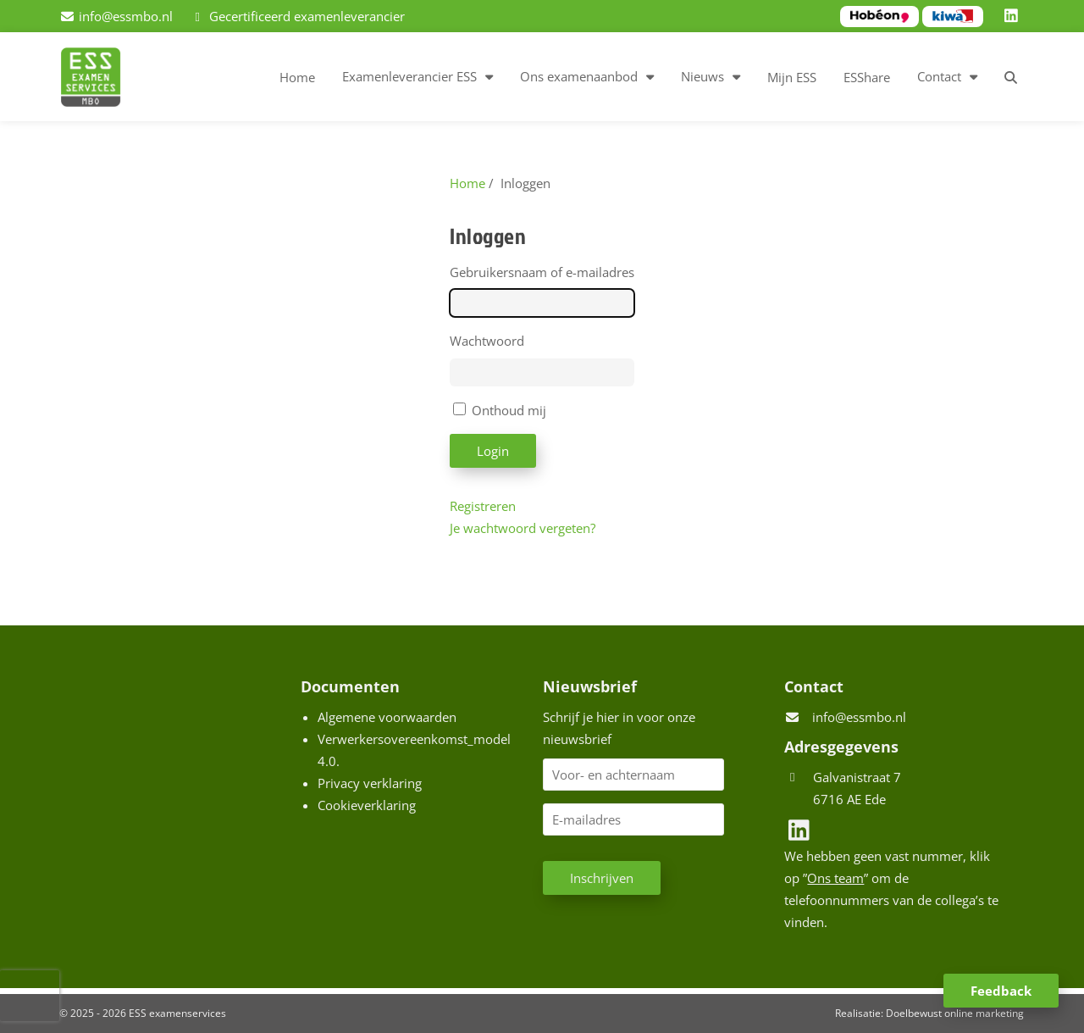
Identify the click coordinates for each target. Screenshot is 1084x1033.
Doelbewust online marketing (955, 1013)
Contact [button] (939, 76)
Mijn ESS (791, 77)
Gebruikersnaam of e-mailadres (542, 272)
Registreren (483, 505)
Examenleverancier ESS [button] (409, 76)
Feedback (1001, 990)
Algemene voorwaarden (387, 716)
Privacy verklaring (370, 783)
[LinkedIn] (1014, 16)
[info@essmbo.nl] (116, 16)
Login (493, 450)
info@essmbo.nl (859, 716)
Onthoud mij (509, 410)
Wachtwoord (487, 340)
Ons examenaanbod (579, 76)
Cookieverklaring (367, 805)
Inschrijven (601, 877)
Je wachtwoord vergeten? (522, 527)
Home (297, 77)
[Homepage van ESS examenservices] (99, 79)
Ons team (835, 877)
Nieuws (702, 76)
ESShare (866, 77)
